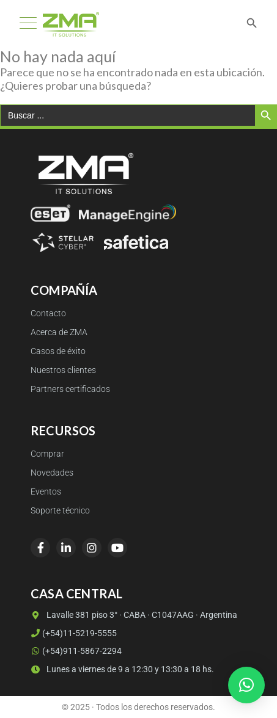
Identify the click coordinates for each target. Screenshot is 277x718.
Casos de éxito (58, 351)
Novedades (52, 473)
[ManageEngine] (127, 213)
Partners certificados (70, 389)
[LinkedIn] (66, 547)
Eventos (46, 492)
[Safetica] (136, 242)
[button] (246, 685)
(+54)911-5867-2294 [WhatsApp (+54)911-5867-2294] (76, 651)
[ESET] (50, 213)
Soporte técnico (60, 511)
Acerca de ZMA (59, 332)
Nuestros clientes (63, 370)
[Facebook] (40, 547)
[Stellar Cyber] (63, 242)
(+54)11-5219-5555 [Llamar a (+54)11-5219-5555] (74, 633)
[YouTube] (117, 547)
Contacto (48, 313)
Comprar (47, 454)
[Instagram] (92, 547)
